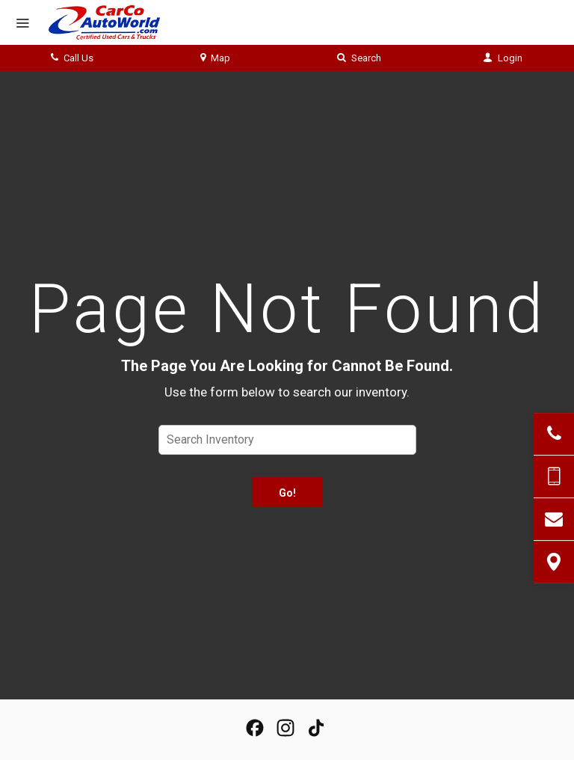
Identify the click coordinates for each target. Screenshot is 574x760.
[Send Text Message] (554, 476)
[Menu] (22, 24)
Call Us (72, 58)
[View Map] (554, 562)
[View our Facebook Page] (255, 728)
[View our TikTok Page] (316, 728)
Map (215, 58)
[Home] (115, 22)
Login (502, 58)
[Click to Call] (554, 434)
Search (359, 58)
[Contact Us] (554, 519)
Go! (287, 493)
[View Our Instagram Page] (285, 728)
